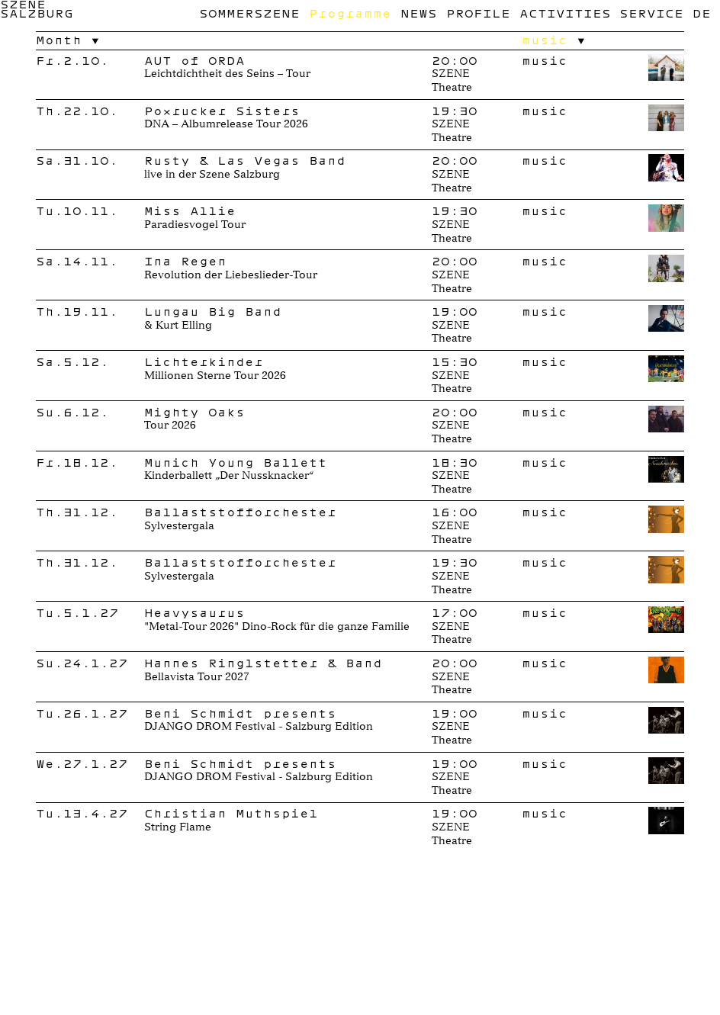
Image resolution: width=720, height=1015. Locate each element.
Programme (350, 13)
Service (651, 13)
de (702, 13)
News (418, 13)
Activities (565, 13)
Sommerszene (249, 13)
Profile (478, 13)
